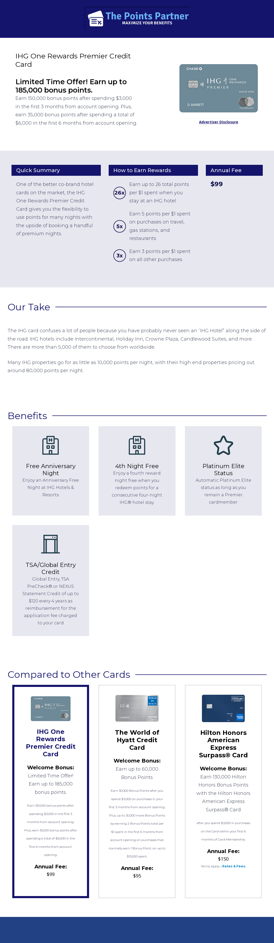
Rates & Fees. (234, 866)
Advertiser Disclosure (218, 122)
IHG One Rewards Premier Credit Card (50, 743)
